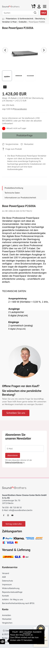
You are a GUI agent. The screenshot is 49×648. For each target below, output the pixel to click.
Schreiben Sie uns (15, 412)
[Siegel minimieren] (45, 628)
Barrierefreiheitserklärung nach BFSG (18, 603)
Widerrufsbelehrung (10, 588)
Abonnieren (12, 455)
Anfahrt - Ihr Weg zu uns (12, 599)
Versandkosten (20, 109)
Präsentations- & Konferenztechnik (19, 18)
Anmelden (6, 615)
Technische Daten (12, 192)
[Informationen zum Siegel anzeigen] (40, 644)
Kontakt (5, 595)
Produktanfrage (24, 135)
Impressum (7, 584)
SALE (43, 12)
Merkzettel (6, 619)
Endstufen (23, 22)
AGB (4, 577)
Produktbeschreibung (14, 188)
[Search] (20, 12)
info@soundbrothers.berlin (20, 510)
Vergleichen (7, 622)
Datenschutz (7, 580)
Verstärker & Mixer (9, 22)
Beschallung (40, 18)
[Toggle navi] (44, 6)
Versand (5, 573)
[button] (39, 6)
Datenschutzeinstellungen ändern (17, 630)
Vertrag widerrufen (13, 524)
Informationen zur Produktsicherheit (20, 197)
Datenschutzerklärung (13, 462)
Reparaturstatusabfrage (12, 592)
